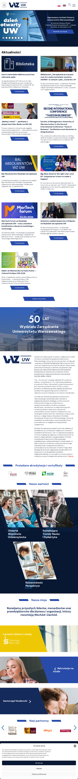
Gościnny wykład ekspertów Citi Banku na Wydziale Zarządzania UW (58, 222)
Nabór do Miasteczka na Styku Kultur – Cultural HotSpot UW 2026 (19, 272)
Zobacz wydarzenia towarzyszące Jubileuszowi (39, 339)
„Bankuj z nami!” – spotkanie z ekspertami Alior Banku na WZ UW (17, 122)
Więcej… (71, 456)
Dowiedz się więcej (60, 32)
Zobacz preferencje (39, 774)
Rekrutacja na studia (63, 670)
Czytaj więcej (19, 91)
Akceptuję (39, 763)
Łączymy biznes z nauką (17, 634)
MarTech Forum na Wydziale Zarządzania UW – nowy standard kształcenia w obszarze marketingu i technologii (18, 225)
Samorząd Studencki (17, 700)
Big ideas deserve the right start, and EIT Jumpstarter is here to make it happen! (57, 176)
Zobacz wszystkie (39, 299)
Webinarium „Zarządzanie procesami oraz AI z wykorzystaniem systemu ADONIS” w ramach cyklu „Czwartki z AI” (58, 77)
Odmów (39, 769)
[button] (75, 746)
